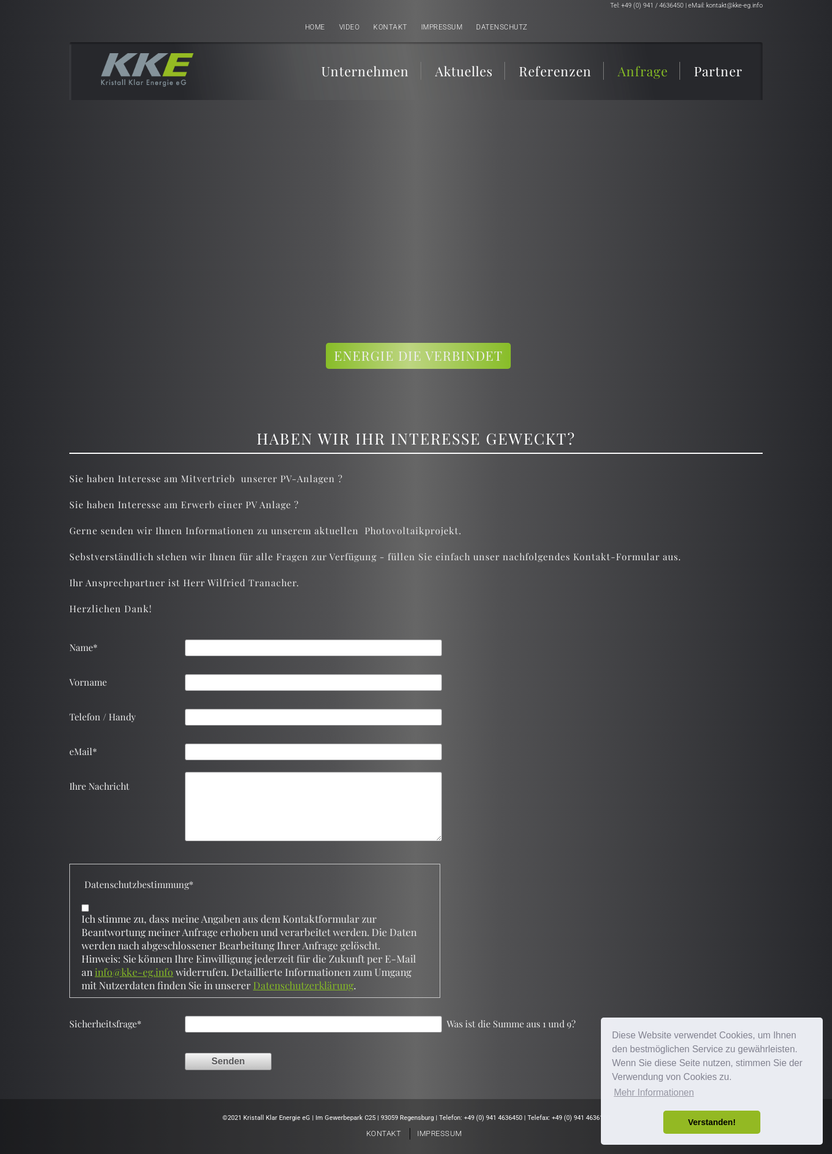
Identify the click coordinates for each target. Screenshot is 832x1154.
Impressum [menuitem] (442, 27)
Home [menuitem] (315, 27)
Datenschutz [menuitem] (502, 27)
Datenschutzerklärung (303, 985)
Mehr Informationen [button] (654, 1092)
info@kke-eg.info (134, 971)
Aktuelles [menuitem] (464, 71)
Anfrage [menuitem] (643, 71)
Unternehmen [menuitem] (365, 71)
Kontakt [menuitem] (390, 27)
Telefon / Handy (102, 717)
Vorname (88, 682)
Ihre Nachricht (99, 786)
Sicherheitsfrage (105, 1024)
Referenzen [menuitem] (555, 71)
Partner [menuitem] (718, 71)
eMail (83, 751)
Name (83, 647)
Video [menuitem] (349, 27)
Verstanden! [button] (712, 1122)
